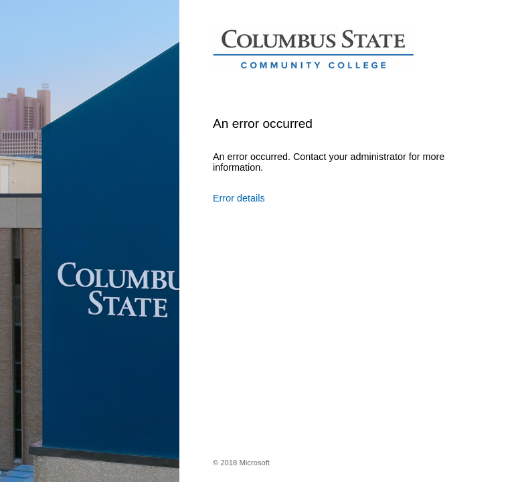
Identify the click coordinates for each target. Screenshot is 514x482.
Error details (239, 198)
